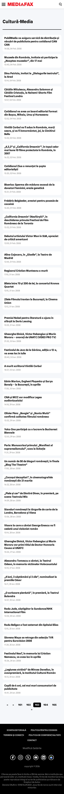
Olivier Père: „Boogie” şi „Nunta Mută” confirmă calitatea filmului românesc (27, 415)
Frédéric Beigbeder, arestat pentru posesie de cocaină (31, 202)
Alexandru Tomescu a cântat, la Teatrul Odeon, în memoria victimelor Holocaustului (30, 562)
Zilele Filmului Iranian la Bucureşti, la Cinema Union (31, 301)
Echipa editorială (16, 730)
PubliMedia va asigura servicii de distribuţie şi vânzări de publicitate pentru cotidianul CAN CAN (31, 41)
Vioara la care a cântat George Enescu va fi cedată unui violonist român (29, 527)
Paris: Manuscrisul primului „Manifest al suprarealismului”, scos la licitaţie (28, 447)
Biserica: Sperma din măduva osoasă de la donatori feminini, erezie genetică (29, 186)
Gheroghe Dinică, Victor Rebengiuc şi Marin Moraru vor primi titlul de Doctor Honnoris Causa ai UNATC (30, 545)
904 (46, 704)
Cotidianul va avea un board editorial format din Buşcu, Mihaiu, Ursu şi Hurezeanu (30, 113)
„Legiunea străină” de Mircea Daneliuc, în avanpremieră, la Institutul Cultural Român (30, 671)
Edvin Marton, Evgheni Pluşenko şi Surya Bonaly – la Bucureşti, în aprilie (28, 383)
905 (54, 704)
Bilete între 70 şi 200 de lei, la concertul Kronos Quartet (31, 285)
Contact (32, 740)
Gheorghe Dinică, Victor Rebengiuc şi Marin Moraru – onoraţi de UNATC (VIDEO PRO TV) (30, 336)
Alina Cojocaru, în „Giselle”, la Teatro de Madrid (28, 256)
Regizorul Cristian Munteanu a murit (26, 270)
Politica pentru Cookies (44, 730)
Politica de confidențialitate (45, 735)
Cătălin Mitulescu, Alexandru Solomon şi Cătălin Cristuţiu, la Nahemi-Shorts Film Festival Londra (28, 93)
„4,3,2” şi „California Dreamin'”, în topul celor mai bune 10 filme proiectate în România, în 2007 (31, 150)
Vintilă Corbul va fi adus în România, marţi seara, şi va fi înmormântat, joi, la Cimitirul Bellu (29, 131)
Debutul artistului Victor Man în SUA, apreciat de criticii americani (31, 238)
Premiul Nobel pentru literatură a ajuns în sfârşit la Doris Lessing (28, 319)
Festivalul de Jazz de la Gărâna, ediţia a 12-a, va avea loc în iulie (30, 351)
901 (20, 704)
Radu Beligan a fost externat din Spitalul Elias (31, 624)
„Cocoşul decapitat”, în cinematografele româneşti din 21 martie (28, 479)
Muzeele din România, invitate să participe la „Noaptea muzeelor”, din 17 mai (31, 59)
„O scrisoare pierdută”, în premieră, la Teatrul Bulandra (31, 594)
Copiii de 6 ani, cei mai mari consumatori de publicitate (30, 687)
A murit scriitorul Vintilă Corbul (22, 366)
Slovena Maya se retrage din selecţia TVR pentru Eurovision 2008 (28, 639)
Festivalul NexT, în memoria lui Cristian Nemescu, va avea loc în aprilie (27, 655)
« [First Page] (7, 704)
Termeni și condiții (13, 735)
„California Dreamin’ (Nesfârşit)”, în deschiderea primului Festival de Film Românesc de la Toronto (26, 220)
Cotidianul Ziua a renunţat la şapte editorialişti (25, 168)
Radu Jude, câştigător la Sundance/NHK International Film (28, 610)
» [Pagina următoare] (31, 709)
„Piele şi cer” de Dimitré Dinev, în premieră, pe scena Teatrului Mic (31, 495)
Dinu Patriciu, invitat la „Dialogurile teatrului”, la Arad (31, 75)
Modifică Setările (32, 748)
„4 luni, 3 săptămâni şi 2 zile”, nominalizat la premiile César (30, 578)
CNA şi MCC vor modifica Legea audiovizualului (23, 399)
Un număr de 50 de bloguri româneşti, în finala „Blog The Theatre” (31, 463)
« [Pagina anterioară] (13, 704)
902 (28, 704)
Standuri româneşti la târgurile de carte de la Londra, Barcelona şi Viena (31, 511)
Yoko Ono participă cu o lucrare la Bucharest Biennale (30, 431)
